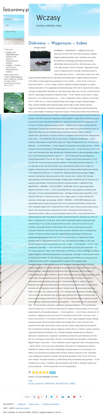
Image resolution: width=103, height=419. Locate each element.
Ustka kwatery (16, 77)
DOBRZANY (49, 383)
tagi (7, 25)
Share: (27, 397)
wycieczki (39, 383)
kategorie (10, 19)
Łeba (30, 381)
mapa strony (10, 31)
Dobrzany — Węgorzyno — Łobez (57, 43)
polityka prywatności (13, 39)
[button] (5, 103)
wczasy (31, 383)
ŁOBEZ (72, 383)
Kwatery (9, 65)
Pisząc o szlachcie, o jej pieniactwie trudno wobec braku (13, 98)
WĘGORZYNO (62, 383)
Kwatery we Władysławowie (12, 53)
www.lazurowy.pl (22, 408)
